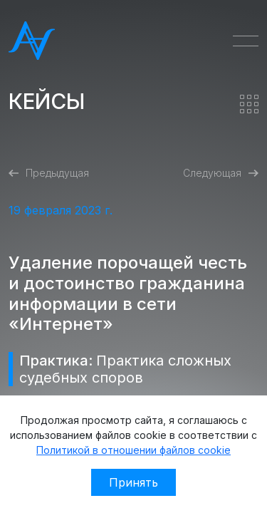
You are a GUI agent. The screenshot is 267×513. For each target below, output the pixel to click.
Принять (133, 482)
